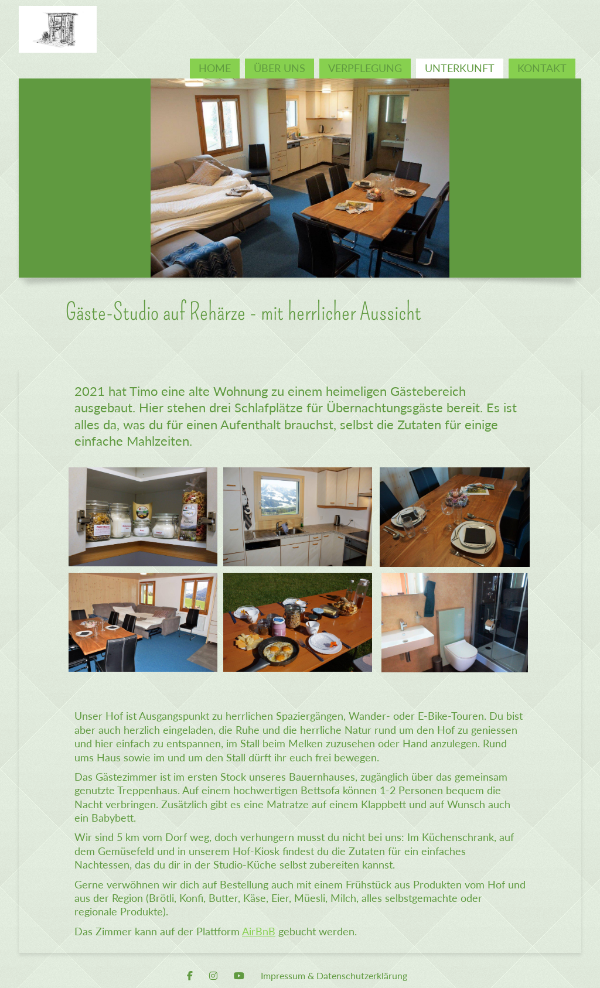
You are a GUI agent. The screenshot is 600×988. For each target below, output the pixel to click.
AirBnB (258, 931)
